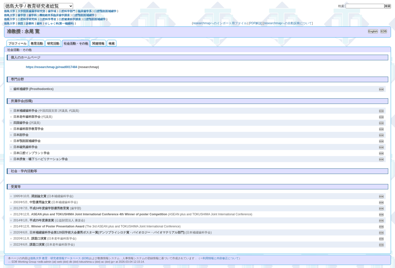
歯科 (39, 23)
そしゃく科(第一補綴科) (59, 23)
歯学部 (22, 15)
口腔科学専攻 (48, 19)
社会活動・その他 (76, 43)
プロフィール (17, 43)
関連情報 (98, 43)
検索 (112, 43)
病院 (20, 23)
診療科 (30, 23)
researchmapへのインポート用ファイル (220, 23)
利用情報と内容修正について (221, 258)
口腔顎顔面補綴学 (105, 11)
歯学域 (52, 11)
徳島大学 (9, 11)
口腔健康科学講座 (70, 19)
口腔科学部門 (67, 11)
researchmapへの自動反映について (288, 23)
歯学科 (32, 15)
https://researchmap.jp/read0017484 (51, 67)
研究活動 (53, 43)
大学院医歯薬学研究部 (31, 11)
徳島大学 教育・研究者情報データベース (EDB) (59, 258)
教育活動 (37, 43)
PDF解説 (255, 23)
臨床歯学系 (85, 11)
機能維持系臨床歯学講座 (54, 15)
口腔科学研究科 (27, 19)
